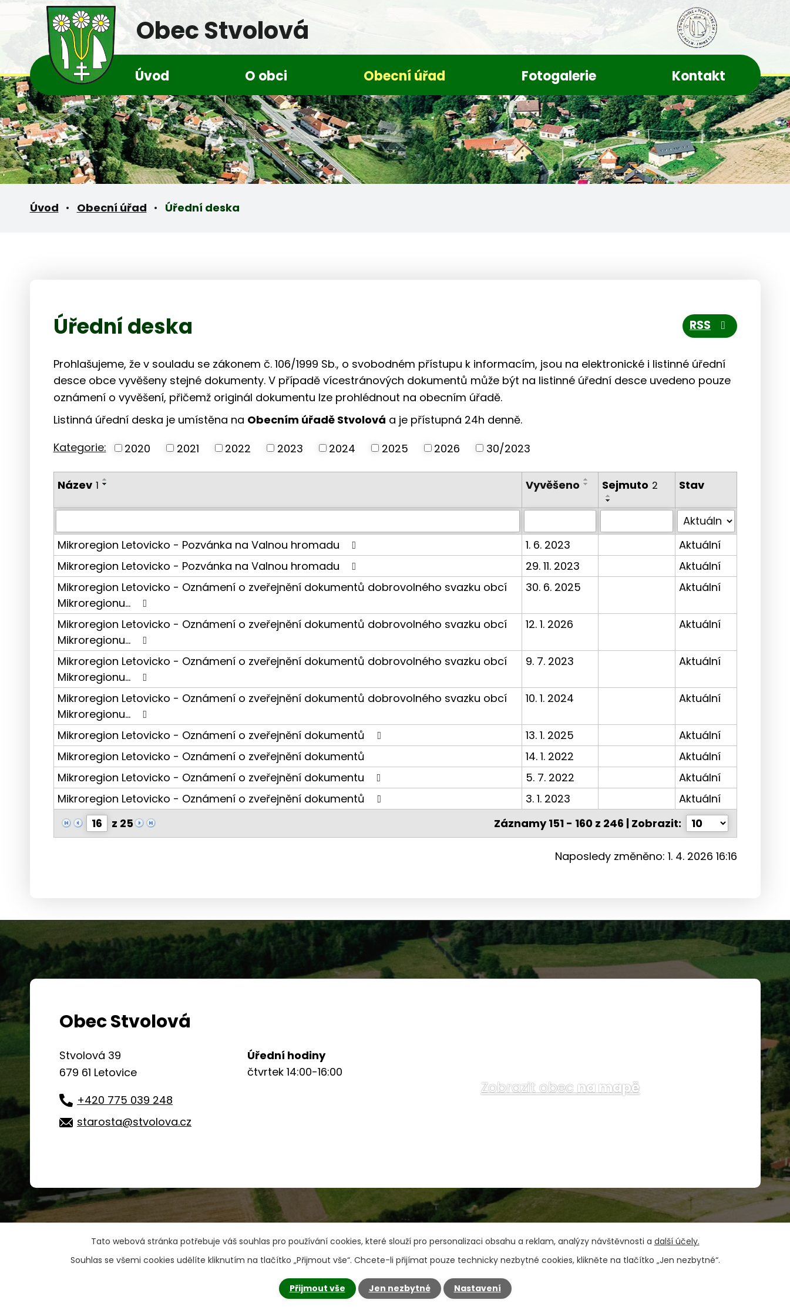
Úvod (152, 76)
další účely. (677, 1241)
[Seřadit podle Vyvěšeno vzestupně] (586, 479)
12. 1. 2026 (549, 624)
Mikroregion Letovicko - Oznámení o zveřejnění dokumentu (222, 777)
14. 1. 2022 (550, 756)
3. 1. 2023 (548, 798)
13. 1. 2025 (550, 735)
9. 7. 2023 (550, 661)
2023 (290, 448)
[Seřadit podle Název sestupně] (105, 484)
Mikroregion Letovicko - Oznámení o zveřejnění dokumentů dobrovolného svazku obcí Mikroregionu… (282, 595)
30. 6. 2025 (553, 587)
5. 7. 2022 (550, 777)
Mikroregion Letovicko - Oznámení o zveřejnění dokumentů (222, 735)
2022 (238, 448)
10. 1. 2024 (550, 698)
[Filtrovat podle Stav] (705, 521)
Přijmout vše (317, 1288)
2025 (395, 448)
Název (78, 485)
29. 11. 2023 (553, 566)
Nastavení (477, 1288)
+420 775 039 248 (125, 1100)
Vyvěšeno (553, 485)
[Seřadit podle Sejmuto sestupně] (608, 500)
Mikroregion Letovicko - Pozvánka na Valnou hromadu (209, 545)
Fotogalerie (559, 76)
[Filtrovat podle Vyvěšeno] (560, 521)
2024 (342, 448)
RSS (710, 325)
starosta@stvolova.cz (134, 1121)
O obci (266, 76)
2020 (137, 448)
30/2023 (508, 448)
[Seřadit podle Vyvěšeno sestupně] (586, 484)
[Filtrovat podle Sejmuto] (636, 521)
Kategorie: (79, 447)
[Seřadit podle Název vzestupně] (105, 479)
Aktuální (700, 545)
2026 (447, 448)
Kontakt (698, 76)
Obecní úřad (404, 76)
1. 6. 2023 (548, 545)
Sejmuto (630, 485)
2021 (188, 448)
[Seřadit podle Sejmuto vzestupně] (608, 495)
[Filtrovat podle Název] (288, 521)
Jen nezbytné (400, 1288)
